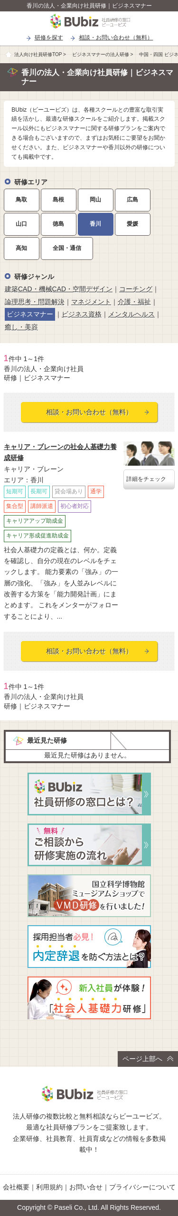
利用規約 (49, 1187)
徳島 (58, 223)
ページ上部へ (147, 1059)
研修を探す (49, 37)
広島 (132, 199)
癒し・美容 (21, 327)
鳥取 (21, 199)
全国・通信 (67, 248)
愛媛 (132, 223)
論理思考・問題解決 (35, 302)
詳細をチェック (146, 479)
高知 (21, 248)
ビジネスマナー (30, 314)
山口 (21, 223)
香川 (95, 223)
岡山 (95, 199)
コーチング (135, 289)
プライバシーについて (142, 1187)
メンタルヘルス (131, 314)
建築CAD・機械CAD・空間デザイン (58, 289)
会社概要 (16, 1187)
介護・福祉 (134, 302)
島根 (58, 199)
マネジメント (91, 302)
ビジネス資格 (82, 314)
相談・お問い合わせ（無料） (116, 37)
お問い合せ (86, 1187)
